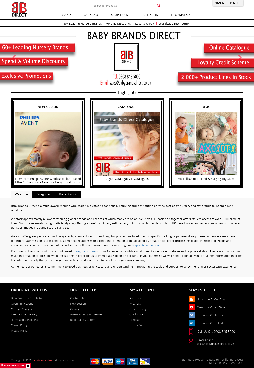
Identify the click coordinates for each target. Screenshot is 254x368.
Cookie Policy (19, 325)
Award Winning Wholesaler (86, 314)
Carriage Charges (21, 309)
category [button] (92, 15)
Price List (135, 303)
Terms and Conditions (24, 319)
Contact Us (77, 298)
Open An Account (22, 303)
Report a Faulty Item (82, 319)
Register (235, 3)
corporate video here (146, 245)
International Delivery (24, 314)
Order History (137, 309)
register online (86, 251)
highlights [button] (150, 15)
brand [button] (67, 15)
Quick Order (137, 314)
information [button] (181, 15)
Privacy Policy (19, 330)
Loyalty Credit (144, 23)
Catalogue (76, 309)
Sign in (219, 3)
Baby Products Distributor (27, 298)
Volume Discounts (118, 23)
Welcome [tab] (21, 194)
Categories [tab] (43, 194)
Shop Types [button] (121, 15)
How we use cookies (12, 365)
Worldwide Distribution (174, 23)
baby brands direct (43, 360)
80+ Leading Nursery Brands (83, 23)
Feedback (135, 319)
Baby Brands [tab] (68, 194)
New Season (78, 303)
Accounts (135, 298)
